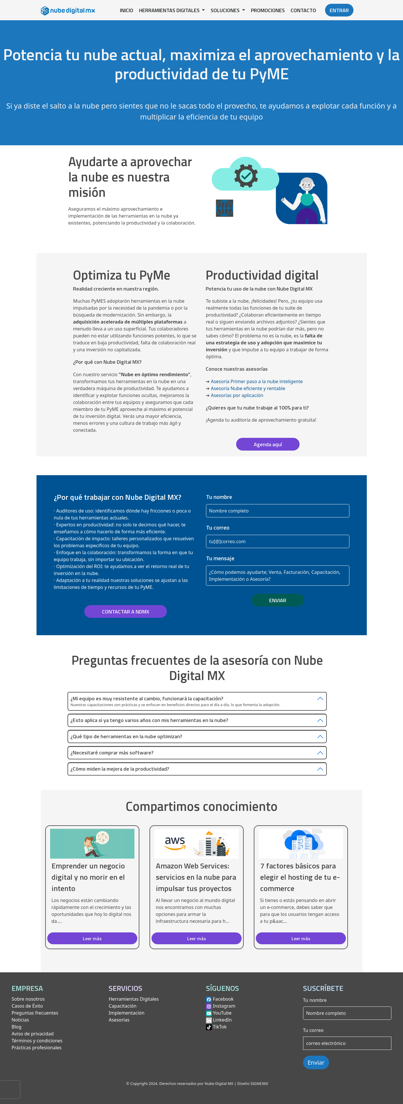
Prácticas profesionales (37, 1047)
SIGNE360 (259, 1083)
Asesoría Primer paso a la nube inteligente (257, 381)
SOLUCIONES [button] (226, 10)
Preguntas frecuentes (35, 1013)
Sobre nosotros (28, 999)
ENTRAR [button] (339, 10)
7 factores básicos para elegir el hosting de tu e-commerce (300, 877)
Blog (16, 1027)
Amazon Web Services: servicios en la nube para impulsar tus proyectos (196, 877)
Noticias (20, 1020)
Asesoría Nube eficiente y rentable (248, 388)
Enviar (316, 1062)
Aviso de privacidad (33, 1033)
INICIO (126, 10)
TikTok (220, 1027)
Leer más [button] (92, 938)
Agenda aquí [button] (268, 444)
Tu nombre (219, 497)
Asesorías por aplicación (237, 395)
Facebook (223, 999)
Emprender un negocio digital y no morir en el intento (88, 877)
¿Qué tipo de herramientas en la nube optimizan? (126, 736)
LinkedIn (222, 1020)
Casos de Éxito (27, 1006)
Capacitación (122, 1006)
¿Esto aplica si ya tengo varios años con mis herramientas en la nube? (149, 720)
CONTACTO (303, 10)
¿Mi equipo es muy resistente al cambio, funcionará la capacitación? (146, 698)
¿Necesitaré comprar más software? (112, 752)
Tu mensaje (220, 558)
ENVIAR (277, 600)
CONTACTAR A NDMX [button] (125, 612)
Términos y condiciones (37, 1040)
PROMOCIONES (268, 10)
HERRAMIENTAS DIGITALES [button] (170, 10)
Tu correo (217, 527)
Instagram (224, 1006)
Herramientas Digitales (134, 999)
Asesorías (119, 1020)
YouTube (222, 1013)
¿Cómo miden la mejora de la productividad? (119, 769)
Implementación (126, 1013)
